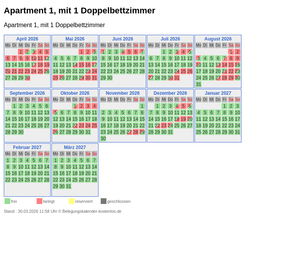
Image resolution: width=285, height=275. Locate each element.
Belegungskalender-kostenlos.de (92, 211)
